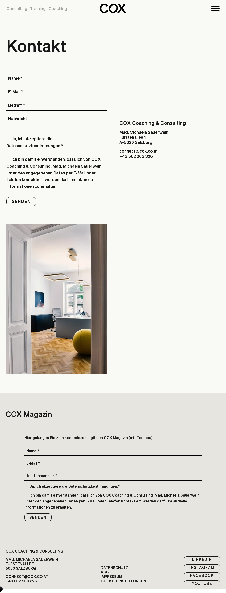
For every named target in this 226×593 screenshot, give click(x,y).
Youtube (202, 583)
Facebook (202, 575)
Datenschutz (114, 567)
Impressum (111, 576)
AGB (105, 572)
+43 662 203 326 (136, 156)
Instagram (202, 567)
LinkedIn (202, 559)
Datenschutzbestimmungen (33, 145)
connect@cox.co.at (138, 151)
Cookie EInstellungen (123, 581)
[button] (113, 8)
